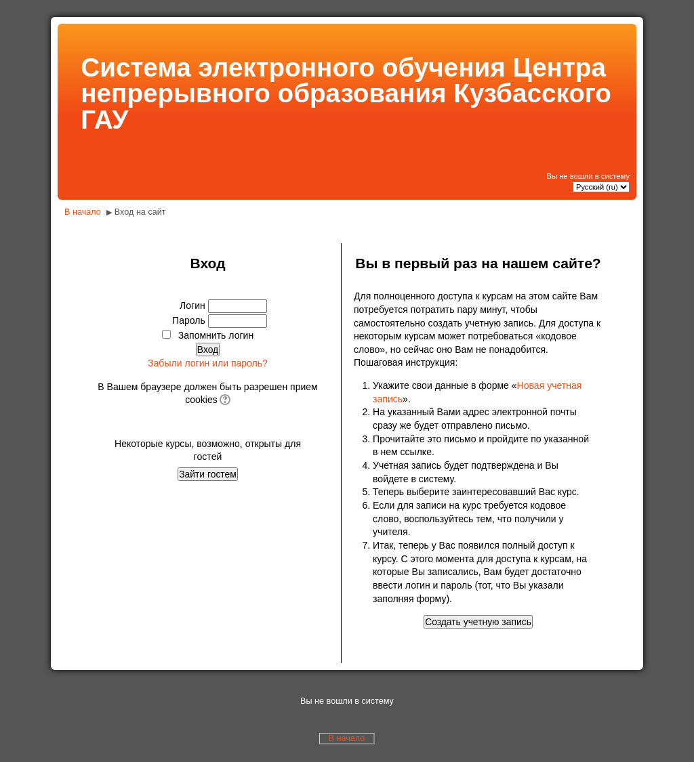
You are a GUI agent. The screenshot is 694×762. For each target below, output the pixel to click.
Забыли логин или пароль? (208, 363)
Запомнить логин (215, 335)
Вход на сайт (140, 212)
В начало (82, 212)
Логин (192, 305)
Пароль (188, 320)
